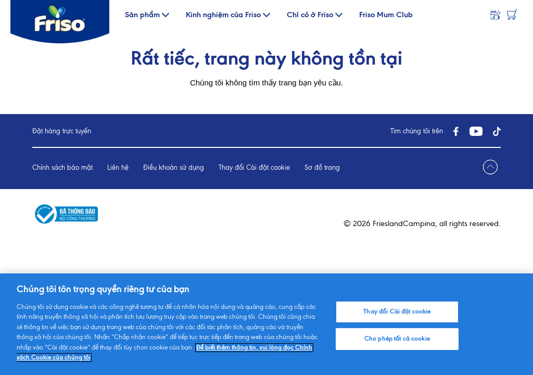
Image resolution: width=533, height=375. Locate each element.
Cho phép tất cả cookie (397, 338)
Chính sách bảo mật (62, 168)
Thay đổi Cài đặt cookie (254, 168)
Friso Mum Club (386, 15)
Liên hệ (118, 168)
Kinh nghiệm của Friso (223, 14)
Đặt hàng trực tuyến (61, 131)
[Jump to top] (490, 168)
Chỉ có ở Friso (310, 14)
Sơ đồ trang (322, 168)
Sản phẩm (142, 14)
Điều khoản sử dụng (173, 168)
